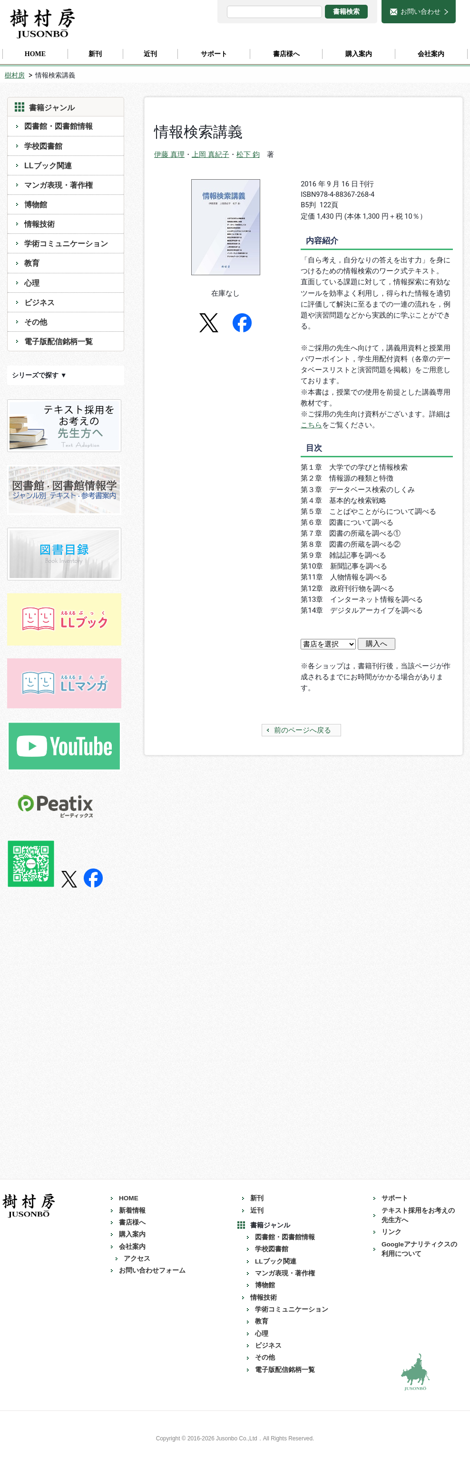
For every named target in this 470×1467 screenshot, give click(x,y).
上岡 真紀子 (210, 154)
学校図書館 (43, 146)
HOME (128, 1198)
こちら (311, 425)
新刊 (257, 1198)
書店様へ (132, 1222)
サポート (395, 1198)
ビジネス (39, 302)
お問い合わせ (421, 11)
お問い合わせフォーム (152, 1270)
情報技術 (39, 224)
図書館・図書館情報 (58, 126)
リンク (391, 1231)
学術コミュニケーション (66, 243)
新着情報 (132, 1210)
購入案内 (132, 1234)
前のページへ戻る (302, 730)
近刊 (257, 1210)
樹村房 (15, 75)
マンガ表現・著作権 (58, 185)
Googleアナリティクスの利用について (419, 1249)
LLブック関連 (48, 165)
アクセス (137, 1258)
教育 (31, 263)
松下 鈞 (248, 154)
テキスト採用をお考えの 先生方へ (421, 1215)
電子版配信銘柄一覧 (58, 341)
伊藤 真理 (169, 154)
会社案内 (132, 1246)
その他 (35, 322)
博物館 (35, 204)
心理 (31, 283)
